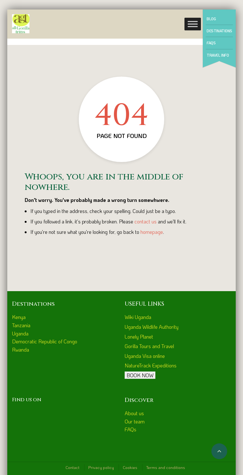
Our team (135, 421)
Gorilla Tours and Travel (149, 346)
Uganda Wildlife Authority (151, 326)
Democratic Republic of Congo (44, 341)
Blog (211, 18)
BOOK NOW (140, 375)
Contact (72, 467)
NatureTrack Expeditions (151, 365)
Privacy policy (101, 467)
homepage (151, 231)
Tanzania (21, 325)
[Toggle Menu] (193, 24)
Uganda (20, 333)
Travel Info (218, 55)
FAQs (211, 42)
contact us (145, 221)
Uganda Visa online (145, 356)
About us (134, 413)
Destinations (219, 30)
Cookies (130, 467)
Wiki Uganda (138, 317)
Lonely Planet (139, 336)
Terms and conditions (165, 467)
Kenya (19, 317)
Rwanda (20, 349)
